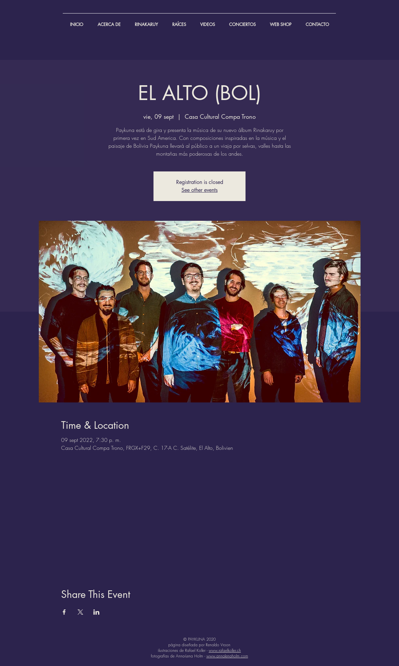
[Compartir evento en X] (80, 612)
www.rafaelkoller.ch (225, 650)
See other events (199, 190)
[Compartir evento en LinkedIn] (96, 612)
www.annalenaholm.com (227, 656)
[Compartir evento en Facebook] (64, 612)
